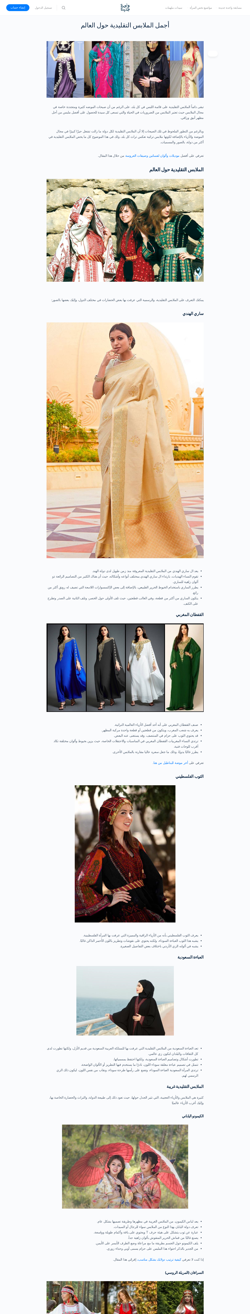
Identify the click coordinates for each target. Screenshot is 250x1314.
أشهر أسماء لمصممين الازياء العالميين (160, 1154)
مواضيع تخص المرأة (201, 7)
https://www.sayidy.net (181, 1190)
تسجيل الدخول (43, 7)
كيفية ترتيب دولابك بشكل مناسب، (159, 961)
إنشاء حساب (17, 7)
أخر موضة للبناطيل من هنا (171, 694)
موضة (188, 1250)
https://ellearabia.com (182, 1185)
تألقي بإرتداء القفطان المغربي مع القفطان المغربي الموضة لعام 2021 (153, 1233)
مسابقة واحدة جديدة (230, 7)
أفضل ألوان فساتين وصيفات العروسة (174, 1222)
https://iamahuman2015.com (177, 1180)
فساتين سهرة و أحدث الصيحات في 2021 (171, 1228)
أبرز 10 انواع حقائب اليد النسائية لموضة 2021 (168, 1217)
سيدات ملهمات (173, 7)
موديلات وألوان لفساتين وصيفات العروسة (152, 156)
